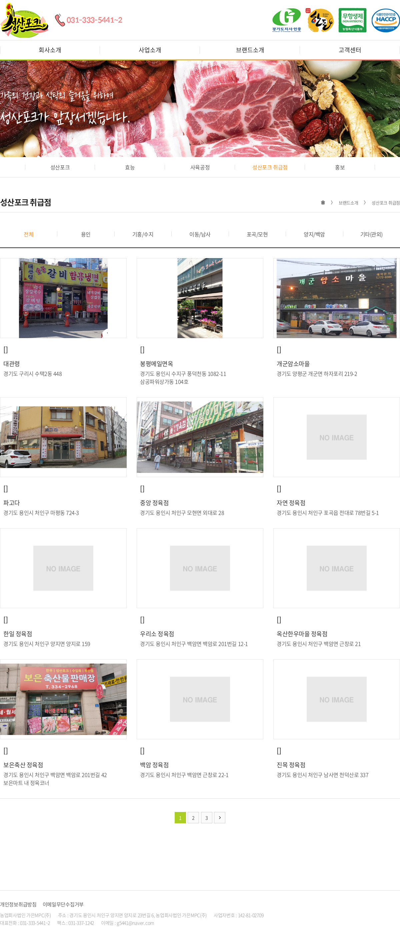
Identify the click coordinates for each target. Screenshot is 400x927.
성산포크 (60, 167)
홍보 (340, 167)
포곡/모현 (257, 234)
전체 (28, 234)
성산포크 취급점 (269, 167)
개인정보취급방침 (18, 904)
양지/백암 (314, 234)
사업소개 (150, 49)
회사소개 (50, 49)
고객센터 (350, 49)
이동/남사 (200, 234)
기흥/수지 (143, 234)
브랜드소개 (250, 49)
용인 (86, 234)
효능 (130, 167)
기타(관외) (371, 234)
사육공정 (200, 167)
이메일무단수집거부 (63, 904)
